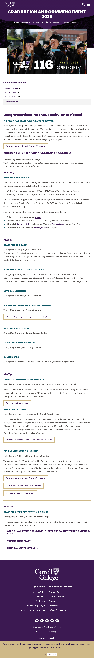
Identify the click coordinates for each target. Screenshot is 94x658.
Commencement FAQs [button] (19, 541)
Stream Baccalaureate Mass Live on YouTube (29, 439)
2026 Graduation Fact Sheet (20, 493)
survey (38, 217)
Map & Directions (57, 596)
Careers (52, 601)
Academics (25, 22)
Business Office (24, 224)
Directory (53, 605)
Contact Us (54, 592)
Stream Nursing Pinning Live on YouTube (27, 316)
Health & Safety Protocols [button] (22, 548)
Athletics (41, 596)
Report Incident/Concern (33, 610)
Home (16, 22)
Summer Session (12, 96)
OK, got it (52, 654)
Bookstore (40, 601)
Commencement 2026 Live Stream (23, 485)
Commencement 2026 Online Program (26, 478)
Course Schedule (12, 88)
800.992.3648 (41, 632)
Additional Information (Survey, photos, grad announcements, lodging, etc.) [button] (48, 532)
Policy (43, 654)
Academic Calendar (40, 22)
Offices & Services (57, 610)
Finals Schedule (12, 92)
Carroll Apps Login (36, 605)
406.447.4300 (53, 632)
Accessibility (39, 592)
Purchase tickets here (17, 403)
